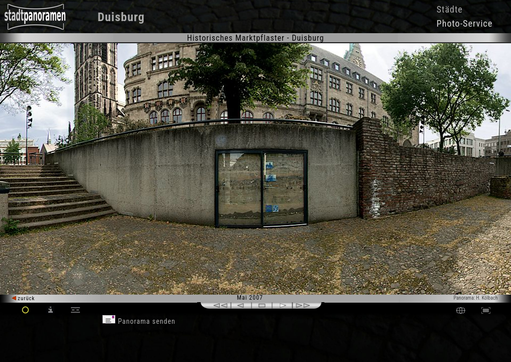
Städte (450, 9)
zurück (23, 298)
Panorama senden (139, 321)
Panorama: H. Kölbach (476, 298)
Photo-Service (464, 23)
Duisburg (121, 17)
